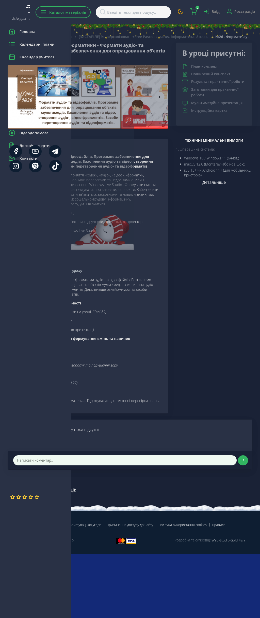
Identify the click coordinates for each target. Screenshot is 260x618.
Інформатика (112, 36)
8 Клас (137, 36)
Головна (86, 36)
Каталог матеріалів (104, 12)
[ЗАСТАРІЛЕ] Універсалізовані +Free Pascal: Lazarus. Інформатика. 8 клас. (175, 36)
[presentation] (88, 102)
